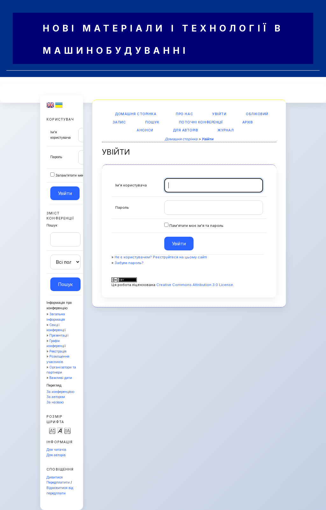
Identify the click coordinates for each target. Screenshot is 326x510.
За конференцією (60, 392)
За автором (55, 397)
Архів (247, 122)
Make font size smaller (52, 430)
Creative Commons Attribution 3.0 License (194, 285)
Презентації (58, 335)
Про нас (184, 114)
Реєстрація (58, 351)
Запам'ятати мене (70, 175)
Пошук (152, 122)
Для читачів (56, 450)
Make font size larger (67, 430)
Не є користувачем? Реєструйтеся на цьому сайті (161, 257)
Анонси (145, 130)
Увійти (219, 114)
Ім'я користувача (131, 185)
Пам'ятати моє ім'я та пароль (196, 225)
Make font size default (60, 430)
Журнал (225, 130)
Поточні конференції (201, 122)
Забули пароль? (129, 263)
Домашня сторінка (135, 114)
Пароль (56, 157)
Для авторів (56, 455)
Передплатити (58, 482)
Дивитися (54, 477)
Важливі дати (60, 378)
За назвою (55, 402)
